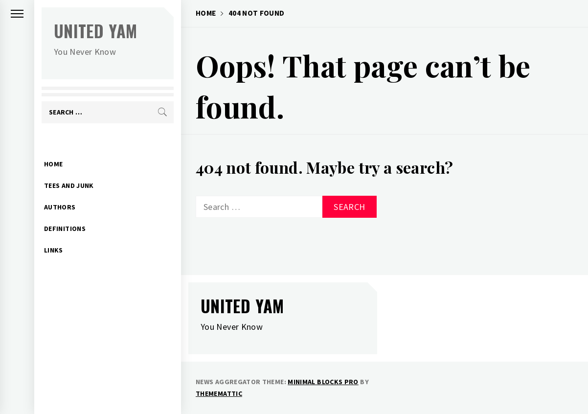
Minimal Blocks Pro (323, 381)
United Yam (95, 30)
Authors (60, 191)
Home (53, 148)
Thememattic (219, 393)
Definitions (65, 213)
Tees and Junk (69, 170)
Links (53, 234)
